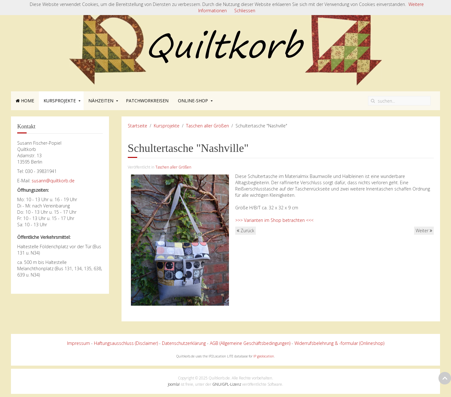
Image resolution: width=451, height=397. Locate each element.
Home (25, 101)
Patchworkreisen (147, 101)
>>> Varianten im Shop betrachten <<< (274, 220)
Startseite (137, 126)
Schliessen (244, 10)
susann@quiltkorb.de (53, 181)
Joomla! (174, 384)
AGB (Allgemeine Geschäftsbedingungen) (250, 343)
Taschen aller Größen (207, 126)
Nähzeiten (100, 101)
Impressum (78, 343)
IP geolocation (263, 356)
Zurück (245, 230)
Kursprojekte (60, 101)
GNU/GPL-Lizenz (226, 384)
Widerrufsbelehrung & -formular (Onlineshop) (339, 343)
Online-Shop (193, 101)
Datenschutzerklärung (184, 343)
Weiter (424, 230)
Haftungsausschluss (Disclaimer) (126, 343)
